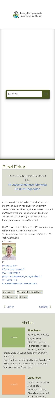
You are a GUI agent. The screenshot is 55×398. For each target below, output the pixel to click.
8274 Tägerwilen (11, 273)
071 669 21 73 (9, 280)
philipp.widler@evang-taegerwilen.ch (22, 276)
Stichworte (9, 297)
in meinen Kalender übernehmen (19, 283)
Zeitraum (8, 292)
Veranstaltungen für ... (29, 292)
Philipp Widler (9, 266)
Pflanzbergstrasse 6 (13, 269)
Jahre (23, 297)
